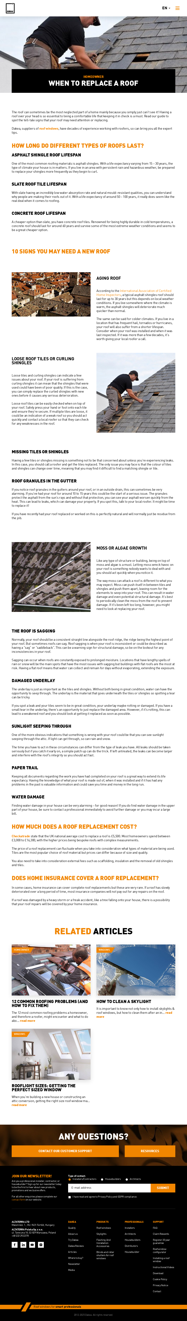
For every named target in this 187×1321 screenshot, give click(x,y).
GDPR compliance (127, 1197)
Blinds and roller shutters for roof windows (105, 1255)
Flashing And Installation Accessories (103, 1243)
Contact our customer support (65, 1151)
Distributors (131, 1246)
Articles (72, 1252)
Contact (157, 1291)
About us (73, 1234)
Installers (130, 1228)
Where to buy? (75, 1258)
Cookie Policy (160, 1279)
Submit (163, 1188)
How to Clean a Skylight (123, 1002)
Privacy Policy (105, 1197)
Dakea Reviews (76, 1246)
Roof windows (103, 1228)
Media (71, 1270)
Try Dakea (73, 1240)
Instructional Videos (163, 1267)
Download (158, 1273)
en (167, 8)
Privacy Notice (160, 1285)
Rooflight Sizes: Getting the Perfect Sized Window (44, 1088)
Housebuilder (132, 1252)
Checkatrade (21, 836)
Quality (71, 1228)
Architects (130, 1234)
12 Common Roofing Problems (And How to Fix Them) (50, 1004)
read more (27, 1021)
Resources (150, 1151)
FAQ (155, 1228)
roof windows (48, 128)
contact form (19, 1199)
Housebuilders (132, 1240)
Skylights (101, 1234)
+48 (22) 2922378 (20, 1236)
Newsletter (74, 1264)
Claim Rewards (161, 1234)
